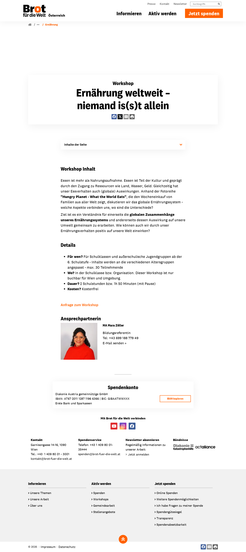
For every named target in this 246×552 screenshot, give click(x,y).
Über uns (36, 506)
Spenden (99, 493)
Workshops (64, 24)
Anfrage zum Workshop (79, 305)
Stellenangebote (104, 512)
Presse (151, 5)
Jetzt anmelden (138, 455)
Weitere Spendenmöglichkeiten (177, 499)
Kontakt (164, 5)
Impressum (48, 547)
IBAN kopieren (174, 398)
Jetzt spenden (204, 14)
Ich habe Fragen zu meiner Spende (179, 506)
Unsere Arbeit (39, 499)
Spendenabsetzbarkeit (171, 525)
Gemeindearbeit (104, 506)
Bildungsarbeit (44, 24)
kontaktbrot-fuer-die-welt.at (51, 459)
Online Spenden (167, 493)
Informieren (129, 14)
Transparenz (164, 518)
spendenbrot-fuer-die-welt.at (99, 454)
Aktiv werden (162, 14)
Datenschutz (66, 547)
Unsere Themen (40, 493)
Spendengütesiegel (169, 512)
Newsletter (180, 5)
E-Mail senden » (114, 343)
